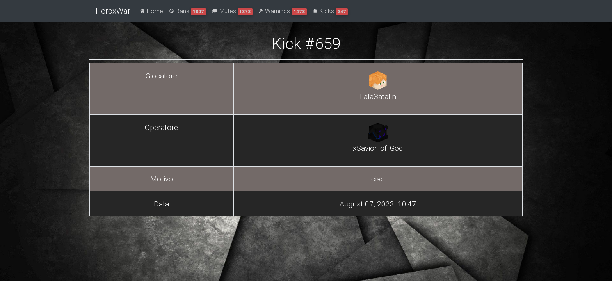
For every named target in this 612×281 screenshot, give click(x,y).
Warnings (283, 11)
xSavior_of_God (378, 148)
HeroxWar (113, 11)
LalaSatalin (378, 96)
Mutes (232, 11)
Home (151, 11)
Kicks (330, 11)
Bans (187, 11)
